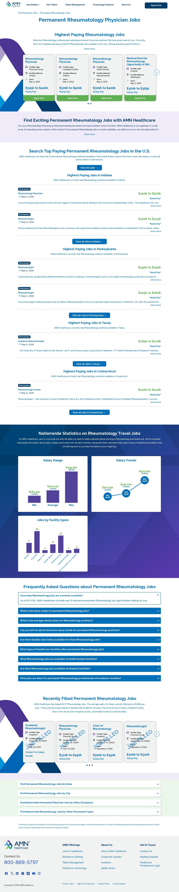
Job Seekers (32, 5)
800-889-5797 (21, 862)
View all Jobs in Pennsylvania (89, 315)
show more (155, 206)
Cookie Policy (104, 884)
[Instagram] (39, 873)
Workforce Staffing (72, 857)
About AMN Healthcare (113, 851)
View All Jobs (89, 168)
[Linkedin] (17, 873)
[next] (157, 72)
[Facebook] (6, 873)
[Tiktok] (28, 873)
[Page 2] (90, 103)
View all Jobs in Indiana (89, 241)
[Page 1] (88, 103)
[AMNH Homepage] (13, 4)
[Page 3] (92, 765)
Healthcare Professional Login (150, 864)
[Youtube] (34, 873)
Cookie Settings (119, 884)
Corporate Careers (111, 857)
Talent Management (75, 5)
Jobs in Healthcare (72, 851)
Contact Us (146, 851)
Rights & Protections (86, 884)
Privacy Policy (68, 884)
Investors (106, 862)
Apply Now (156, 5)
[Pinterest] (23, 873)
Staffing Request (149, 857)
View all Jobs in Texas (89, 364)
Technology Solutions (103, 5)
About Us (126, 5)
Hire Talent (51, 5)
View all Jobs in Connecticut (89, 412)
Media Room (108, 868)
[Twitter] (12, 873)
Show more (89, 49)
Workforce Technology (74, 868)
